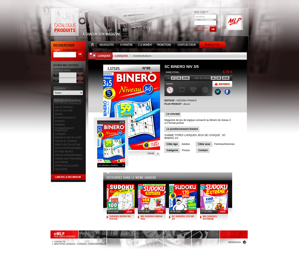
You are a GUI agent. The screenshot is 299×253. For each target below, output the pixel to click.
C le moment (145, 45)
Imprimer (222, 84)
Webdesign (234, 242)
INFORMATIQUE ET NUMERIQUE (64, 129)
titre (57, 50)
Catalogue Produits (65, 22)
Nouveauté (106, 45)
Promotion (164, 45)
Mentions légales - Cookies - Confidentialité (80, 244)
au (56, 80)
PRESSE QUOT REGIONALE (69, 159)
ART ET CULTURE (63, 111)
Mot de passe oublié (202, 29)
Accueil (92, 45)
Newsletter (212, 45)
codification (70, 50)
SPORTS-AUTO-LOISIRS (67, 166)
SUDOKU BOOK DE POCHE (120, 217)
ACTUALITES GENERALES (68, 103)
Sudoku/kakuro (142, 55)
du (56, 74)
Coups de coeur (186, 45)
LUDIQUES (60, 134)
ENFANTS (60, 121)
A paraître (126, 45)
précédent (104, 122)
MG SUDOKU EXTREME (210, 217)
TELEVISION (61, 169)
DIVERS (59, 114)
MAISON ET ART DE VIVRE (68, 137)
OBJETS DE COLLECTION (67, 144)
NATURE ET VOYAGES (66, 141)
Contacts (59, 242)
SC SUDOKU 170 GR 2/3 (183, 217)
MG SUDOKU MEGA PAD (151, 217)
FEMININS (60, 125)
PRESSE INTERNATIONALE (68, 155)
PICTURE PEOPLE (64, 152)
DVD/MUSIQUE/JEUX (65, 118)
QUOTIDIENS (61, 162)
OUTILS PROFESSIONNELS (68, 148)
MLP (234, 22)
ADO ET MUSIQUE (64, 107)
